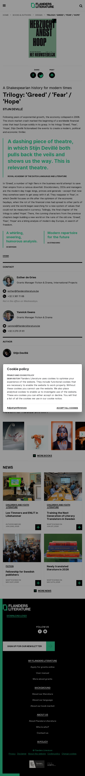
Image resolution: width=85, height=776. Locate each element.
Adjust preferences (17, 408)
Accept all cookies (67, 408)
